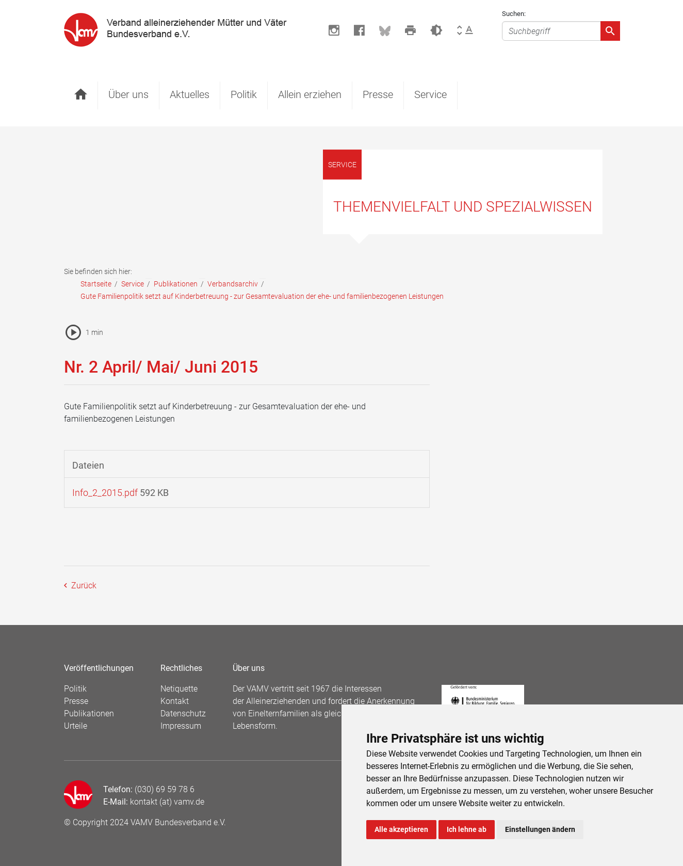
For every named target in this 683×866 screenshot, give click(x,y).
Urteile (75, 726)
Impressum (180, 726)
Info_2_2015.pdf (105, 492)
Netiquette (179, 689)
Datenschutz (183, 713)
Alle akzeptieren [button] (401, 829)
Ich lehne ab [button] (466, 829)
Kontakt (174, 701)
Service (430, 94)
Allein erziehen (310, 94)
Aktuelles (189, 94)
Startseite (95, 284)
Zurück (82, 585)
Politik (244, 94)
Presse (378, 94)
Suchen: (514, 14)
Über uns (128, 94)
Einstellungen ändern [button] (540, 829)
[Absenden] (610, 31)
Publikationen (176, 284)
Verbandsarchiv (232, 284)
